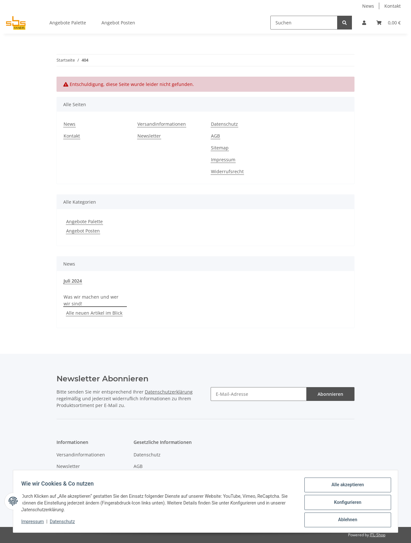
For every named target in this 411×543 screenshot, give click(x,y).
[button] (364, 23)
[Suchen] (303, 23)
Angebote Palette (84, 221)
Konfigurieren (345, 503)
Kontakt (392, 6)
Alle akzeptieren (345, 486)
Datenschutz (224, 124)
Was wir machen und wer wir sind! (91, 300)
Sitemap (220, 148)
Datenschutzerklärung (169, 392)
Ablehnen (345, 520)
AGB (215, 136)
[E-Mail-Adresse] (259, 394)
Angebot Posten (83, 231)
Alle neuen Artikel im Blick (94, 313)
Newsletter (149, 136)
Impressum (223, 160)
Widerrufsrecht (227, 171)
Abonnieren (330, 394)
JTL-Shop (377, 535)
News (368, 6)
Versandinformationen (161, 124)
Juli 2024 (73, 281)
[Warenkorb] (388, 23)
